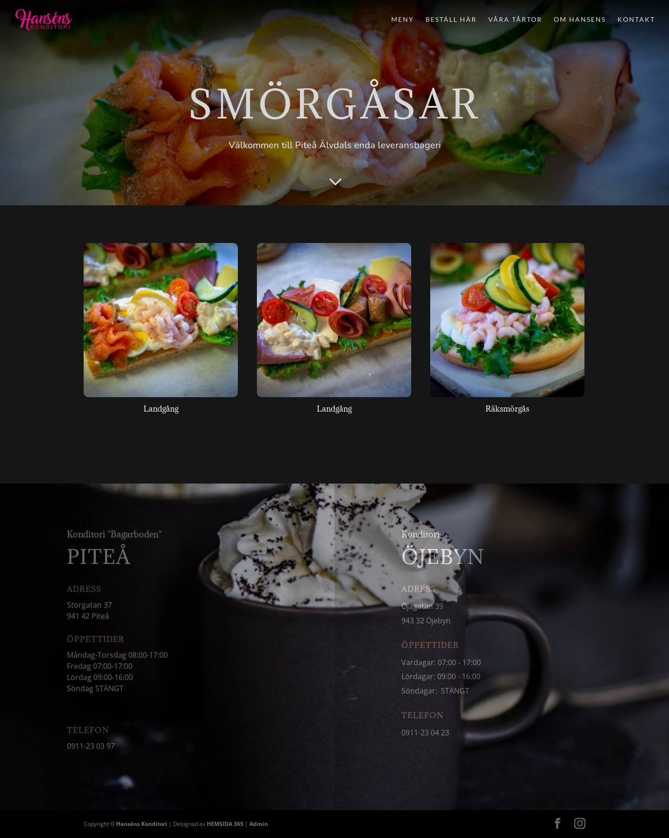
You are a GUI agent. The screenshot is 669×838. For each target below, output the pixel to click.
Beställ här (451, 19)
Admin (258, 824)
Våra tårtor (515, 19)
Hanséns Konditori (141, 824)
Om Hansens (580, 19)
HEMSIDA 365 (225, 824)
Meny (402, 19)
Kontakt (636, 19)
